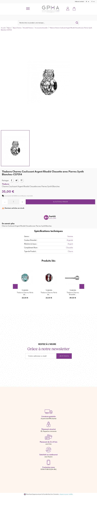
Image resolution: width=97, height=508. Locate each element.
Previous (15, 286)
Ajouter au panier (60, 202)
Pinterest (21, 180)
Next (81, 286)
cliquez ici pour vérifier (66, 494)
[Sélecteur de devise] (88, 1)
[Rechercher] (48, 22)
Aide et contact (79, 1)
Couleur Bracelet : (30, 240)
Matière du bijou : (30, 244)
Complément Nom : (31, 248)
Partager (11, 180)
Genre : (27, 236)
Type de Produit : (30, 251)
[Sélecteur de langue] (93, 1)
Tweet (16, 180)
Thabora (5, 184)
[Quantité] (13, 202)
